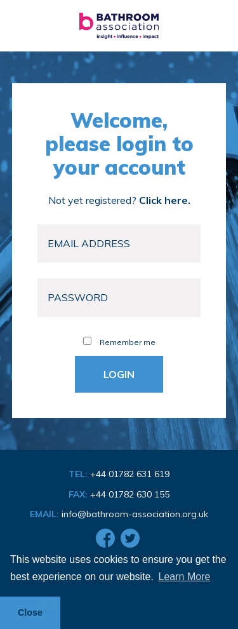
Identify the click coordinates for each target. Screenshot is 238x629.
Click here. (164, 200)
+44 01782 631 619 (129, 474)
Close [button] (30, 612)
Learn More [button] (185, 576)
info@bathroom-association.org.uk (135, 514)
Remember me (119, 342)
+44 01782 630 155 (129, 494)
